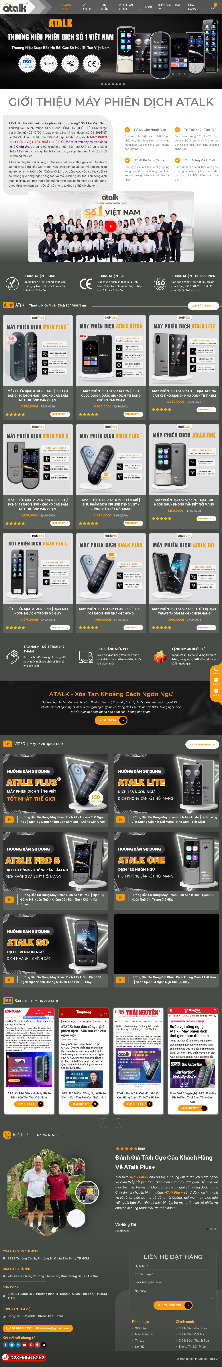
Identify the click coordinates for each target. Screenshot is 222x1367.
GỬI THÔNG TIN (175, 1265)
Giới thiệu (141, 1288)
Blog (148, 7)
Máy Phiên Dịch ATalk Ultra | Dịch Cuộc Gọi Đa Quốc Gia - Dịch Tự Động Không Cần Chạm (111, 395)
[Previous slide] (104, 1083)
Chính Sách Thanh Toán (194, 1300)
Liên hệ (139, 1306)
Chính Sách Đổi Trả (191, 1294)
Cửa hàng (192, 7)
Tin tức (139, 1300)
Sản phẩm (105, 7)
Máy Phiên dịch (145, 1294)
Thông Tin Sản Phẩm (192, 1306)
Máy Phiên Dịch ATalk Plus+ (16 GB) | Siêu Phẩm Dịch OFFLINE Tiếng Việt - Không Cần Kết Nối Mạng (111, 504)
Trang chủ (66, 7)
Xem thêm (113, 720)
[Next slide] (118, 1083)
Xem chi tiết (30, 1064)
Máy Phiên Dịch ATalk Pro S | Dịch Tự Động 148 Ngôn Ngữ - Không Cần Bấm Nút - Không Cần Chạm (38, 504)
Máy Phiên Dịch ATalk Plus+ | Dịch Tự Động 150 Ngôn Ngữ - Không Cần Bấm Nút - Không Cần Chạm (38, 395)
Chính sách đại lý (169, 7)
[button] (98, 84)
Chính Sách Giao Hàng (193, 1288)
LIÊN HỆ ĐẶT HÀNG (173, 1216)
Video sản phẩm (126, 7)
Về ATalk (87, 7)
